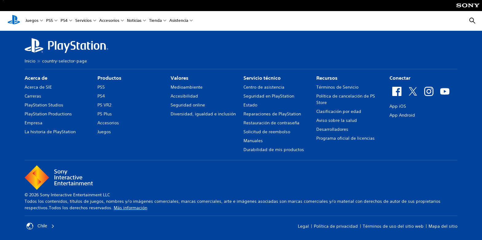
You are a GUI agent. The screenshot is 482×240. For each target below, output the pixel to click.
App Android (402, 115)
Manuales (253, 140)
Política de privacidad (336, 226)
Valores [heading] (179, 78)
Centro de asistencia (263, 87)
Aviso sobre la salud (336, 120)
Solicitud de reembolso (266, 131)
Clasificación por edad (338, 111)
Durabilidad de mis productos (273, 149)
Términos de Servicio (337, 87)
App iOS (397, 106)
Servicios (83, 21)
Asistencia (178, 21)
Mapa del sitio (443, 226)
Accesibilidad (184, 96)
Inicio (30, 61)
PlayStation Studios (44, 105)
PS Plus (104, 114)
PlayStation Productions (48, 114)
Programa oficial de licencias (345, 138)
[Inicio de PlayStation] (14, 21)
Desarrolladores (332, 129)
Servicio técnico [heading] (262, 78)
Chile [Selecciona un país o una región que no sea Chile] (41, 226)
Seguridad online (188, 105)
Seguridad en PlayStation (268, 96)
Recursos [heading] (327, 78)
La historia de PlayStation (50, 131)
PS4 (64, 21)
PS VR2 (104, 105)
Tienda (155, 21)
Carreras (33, 96)
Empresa (33, 123)
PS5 (49, 21)
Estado (250, 105)
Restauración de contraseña (271, 123)
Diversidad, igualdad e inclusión (203, 114)
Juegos (32, 21)
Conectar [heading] (399, 78)
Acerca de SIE (38, 87)
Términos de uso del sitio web (393, 226)
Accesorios (109, 21)
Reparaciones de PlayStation (272, 114)
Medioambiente (187, 87)
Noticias (134, 21)
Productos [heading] (109, 78)
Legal (303, 226)
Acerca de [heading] (36, 78)
